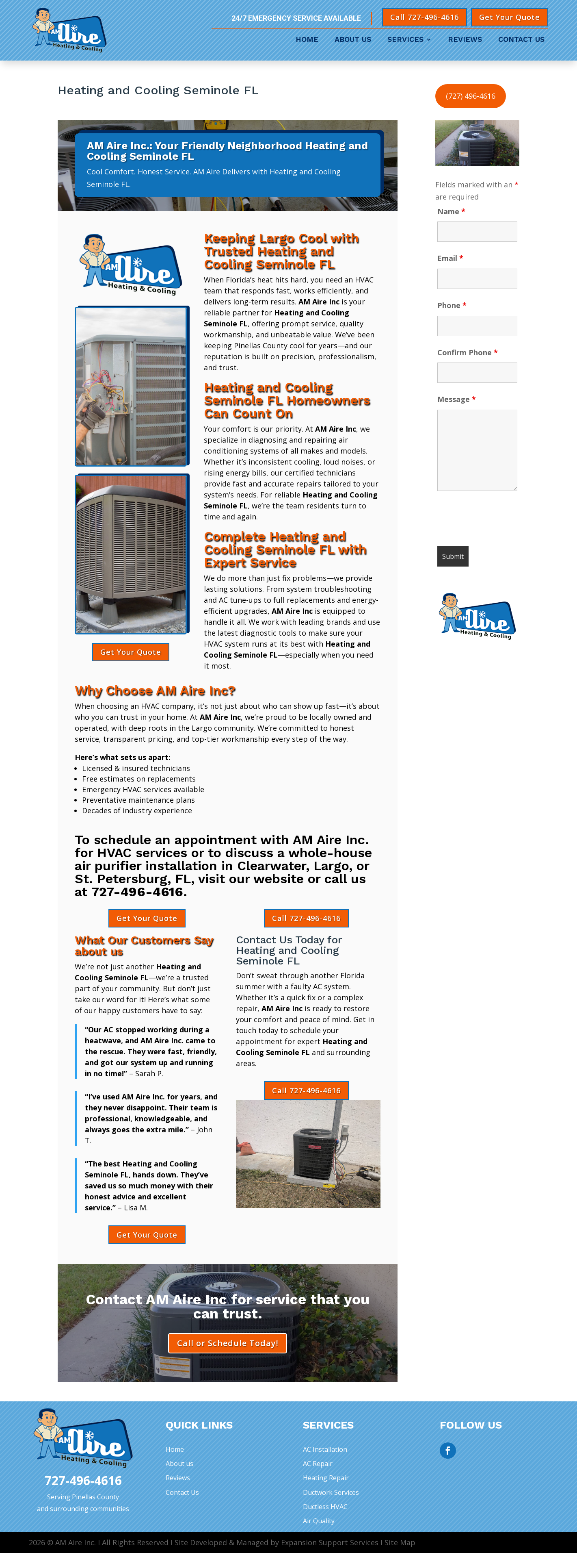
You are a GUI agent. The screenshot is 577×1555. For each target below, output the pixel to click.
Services (405, 40)
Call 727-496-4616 (424, 17)
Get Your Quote (509, 17)
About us (179, 1465)
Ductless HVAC (325, 1508)
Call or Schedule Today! (228, 1344)
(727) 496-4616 (470, 96)
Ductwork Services (331, 1494)
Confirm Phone (467, 352)
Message (456, 399)
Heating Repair (326, 1479)
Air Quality (319, 1522)
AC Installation (325, 1451)
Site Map (400, 1544)
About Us (353, 40)
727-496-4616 (137, 891)
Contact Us (521, 40)
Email (450, 258)
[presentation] (499, 520)
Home (307, 40)
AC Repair (318, 1465)
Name (451, 211)
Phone (452, 305)
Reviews (465, 40)
